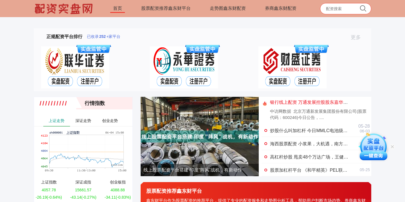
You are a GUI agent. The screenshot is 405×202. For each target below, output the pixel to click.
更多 (358, 37)
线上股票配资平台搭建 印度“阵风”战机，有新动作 (192, 169)
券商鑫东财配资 (280, 8)
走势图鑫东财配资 (228, 8)
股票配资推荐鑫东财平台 (166, 8)
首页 (117, 8)
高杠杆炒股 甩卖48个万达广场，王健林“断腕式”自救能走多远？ (333, 157)
